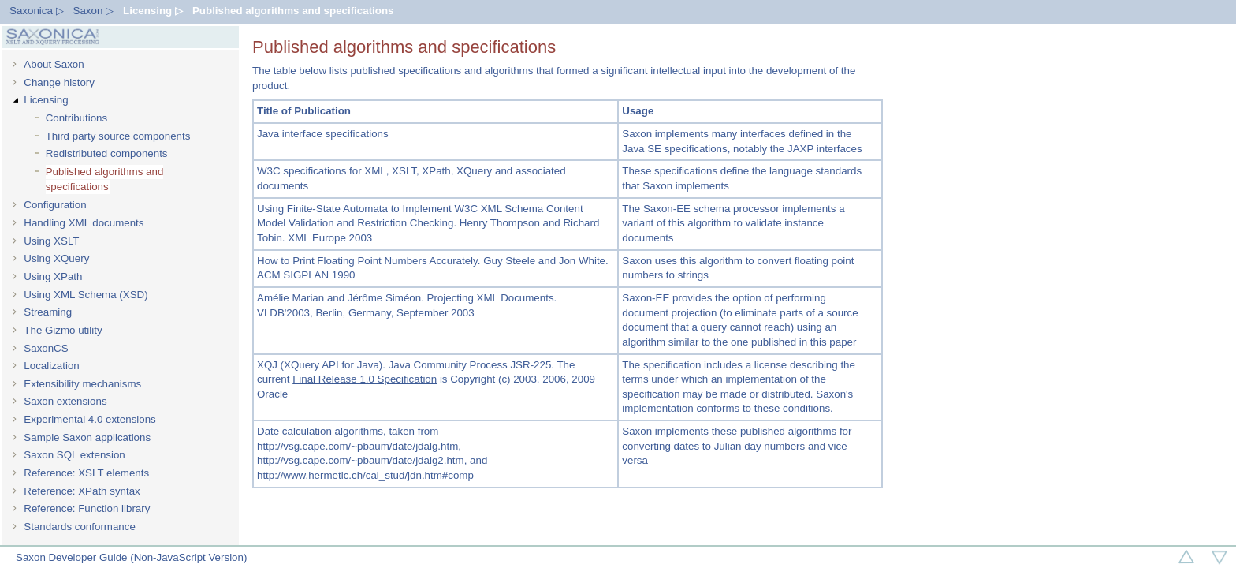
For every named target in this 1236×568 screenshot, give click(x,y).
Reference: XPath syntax (82, 491)
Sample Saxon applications (87, 437)
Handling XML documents (83, 223)
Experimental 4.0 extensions (89, 419)
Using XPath (53, 276)
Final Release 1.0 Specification (364, 379)
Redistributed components (107, 153)
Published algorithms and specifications (293, 11)
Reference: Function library (87, 508)
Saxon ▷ (93, 11)
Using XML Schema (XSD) (85, 295)
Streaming (48, 312)
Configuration (55, 205)
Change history (59, 82)
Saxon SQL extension (74, 455)
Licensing (46, 100)
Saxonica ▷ (36, 11)
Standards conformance (80, 526)
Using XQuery (56, 258)
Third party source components (118, 136)
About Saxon (54, 64)
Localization (51, 366)
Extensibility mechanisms (82, 384)
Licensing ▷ (153, 11)
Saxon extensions (65, 401)
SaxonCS (46, 348)
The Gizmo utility (63, 330)
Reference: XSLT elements (86, 473)
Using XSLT (51, 241)
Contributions (77, 118)
